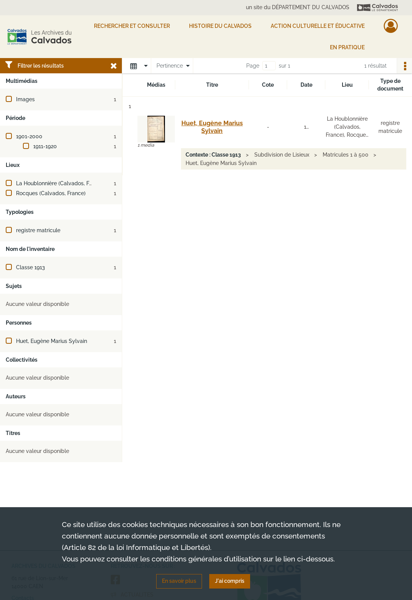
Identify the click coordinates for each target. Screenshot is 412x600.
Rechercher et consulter (132, 26)
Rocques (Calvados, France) (51, 193)
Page (252, 66)
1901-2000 (29, 136)
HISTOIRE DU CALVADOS (220, 26)
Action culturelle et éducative (318, 26)
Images (25, 99)
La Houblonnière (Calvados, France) (60, 183)
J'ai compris (229, 581)
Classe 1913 (30, 267)
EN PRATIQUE (347, 47)
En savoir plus (179, 581)
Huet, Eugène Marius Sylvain (51, 341)
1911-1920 (45, 146)
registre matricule (38, 230)
